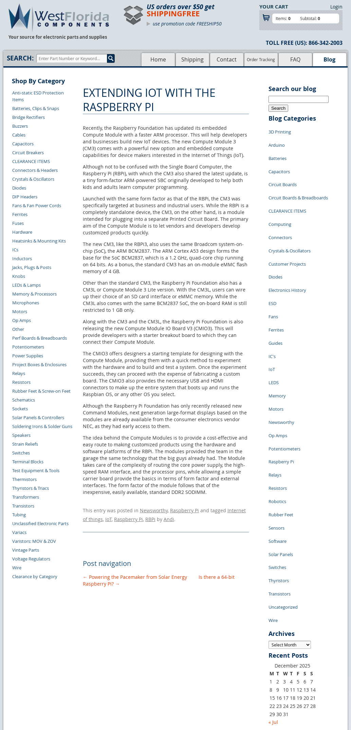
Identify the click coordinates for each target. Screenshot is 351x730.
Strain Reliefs (25, 444)
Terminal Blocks (27, 462)
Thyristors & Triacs (30, 488)
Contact (227, 59)
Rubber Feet (281, 426)
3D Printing (280, 130)
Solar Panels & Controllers (38, 417)
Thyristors (279, 477)
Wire (16, 568)
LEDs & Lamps (26, 285)
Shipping (192, 59)
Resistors (21, 382)
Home (158, 59)
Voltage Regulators (31, 559)
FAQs (137, 672)
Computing (280, 202)
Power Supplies (27, 356)
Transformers (25, 497)
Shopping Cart (146, 656)
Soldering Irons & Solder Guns (42, 426)
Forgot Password (86, 687)
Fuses (18, 223)
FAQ (295, 59)
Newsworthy (154, 509)
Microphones (25, 303)
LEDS (274, 324)
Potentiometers (28, 347)
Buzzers (20, 126)
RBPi (150, 516)
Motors (19, 311)
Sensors (276, 436)
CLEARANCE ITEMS (31, 161)
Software (278, 446)
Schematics (23, 400)
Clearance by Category (34, 576)
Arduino (277, 141)
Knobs (18, 276)
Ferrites (19, 214)
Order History (82, 672)
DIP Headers (24, 197)
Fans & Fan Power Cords (36, 205)
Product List (144, 664)
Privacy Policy (189, 656)
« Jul (273, 607)
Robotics (277, 416)
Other (18, 329)
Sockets (20, 409)
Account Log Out (86, 679)
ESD (272, 263)
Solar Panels (281, 456)
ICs (15, 250)
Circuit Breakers (28, 152)
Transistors (23, 506)
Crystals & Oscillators (33, 179)
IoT (108, 516)
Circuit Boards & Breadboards (298, 181)
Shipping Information (90, 664)
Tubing (19, 515)
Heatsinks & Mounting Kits (39, 241)
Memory (277, 334)
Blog (329, 59)
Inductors (22, 258)
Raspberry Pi (184, 509)
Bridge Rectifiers (28, 117)
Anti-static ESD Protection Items (38, 96)
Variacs (19, 532)
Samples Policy (190, 648)
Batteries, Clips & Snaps (35, 108)
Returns (77, 656)
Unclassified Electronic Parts (40, 523)
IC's (272, 304)
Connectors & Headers (35, 170)
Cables (18, 135)
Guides (275, 293)
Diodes (19, 188)
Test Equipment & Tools (35, 470)
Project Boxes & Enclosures (39, 364)
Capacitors (23, 144)
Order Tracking (261, 59)
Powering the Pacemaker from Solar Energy (135, 573)
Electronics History (287, 253)
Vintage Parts (25, 550)
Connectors (280, 212)
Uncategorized (283, 497)
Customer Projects (287, 232)
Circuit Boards (283, 171)
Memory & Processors (34, 294)
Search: (20, 58)
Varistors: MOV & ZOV (34, 541)
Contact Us (80, 648)
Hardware (22, 232)
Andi (169, 516)
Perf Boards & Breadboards (39, 338)
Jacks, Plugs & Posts (31, 267)
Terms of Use (188, 664)
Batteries (278, 151)
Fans (273, 273)
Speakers (21, 435)
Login (336, 6)
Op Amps (21, 320)
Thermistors (24, 479)
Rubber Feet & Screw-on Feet (41, 391)
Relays (18, 373)
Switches (21, 453)
